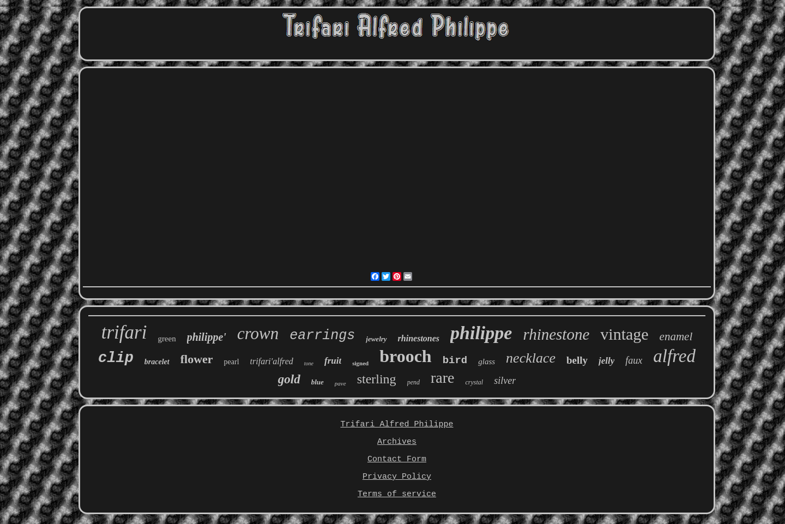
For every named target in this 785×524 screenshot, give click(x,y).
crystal (474, 382)
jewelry (376, 339)
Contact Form (396, 459)
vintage (624, 334)
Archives (396, 442)
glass (486, 361)
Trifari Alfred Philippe (396, 424)
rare (443, 377)
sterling (376, 379)
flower (196, 359)
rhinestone (556, 334)
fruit (332, 361)
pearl (231, 362)
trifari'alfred (271, 361)
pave (340, 383)
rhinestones (418, 338)
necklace (530, 358)
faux (633, 360)
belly (577, 360)
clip (116, 358)
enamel (676, 336)
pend (413, 382)
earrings (322, 336)
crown (258, 333)
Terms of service (397, 494)
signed (360, 363)
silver (505, 380)
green (167, 338)
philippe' (206, 337)
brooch (405, 356)
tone (308, 363)
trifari (124, 332)
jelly (606, 361)
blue (317, 382)
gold (289, 379)
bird (455, 360)
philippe (481, 333)
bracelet (157, 362)
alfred (674, 356)
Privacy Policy (397, 476)
